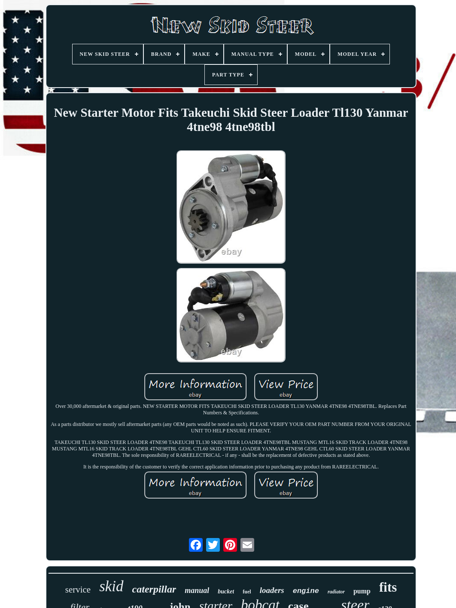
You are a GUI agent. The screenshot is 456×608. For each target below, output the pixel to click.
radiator (336, 592)
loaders (272, 590)
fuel (247, 592)
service (78, 589)
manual (197, 590)
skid (111, 586)
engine (306, 591)
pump (362, 591)
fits (388, 587)
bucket (226, 591)
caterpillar (154, 589)
